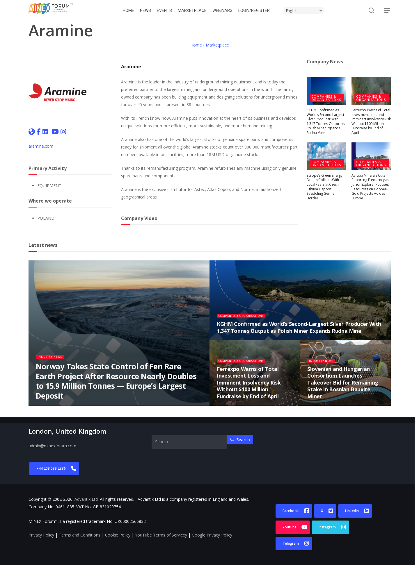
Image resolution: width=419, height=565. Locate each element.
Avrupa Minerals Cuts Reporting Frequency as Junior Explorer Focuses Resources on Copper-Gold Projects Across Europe (370, 187)
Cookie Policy (117, 535)
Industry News (52, 360)
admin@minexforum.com (52, 445)
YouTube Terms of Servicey (161, 535)
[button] (387, 11)
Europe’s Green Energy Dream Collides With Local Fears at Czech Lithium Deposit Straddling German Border (324, 187)
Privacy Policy (41, 535)
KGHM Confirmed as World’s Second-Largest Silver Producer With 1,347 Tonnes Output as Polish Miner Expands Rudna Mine (326, 121)
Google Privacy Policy (212, 535)
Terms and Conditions (79, 535)
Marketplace (217, 45)
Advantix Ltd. (86, 499)
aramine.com (41, 146)
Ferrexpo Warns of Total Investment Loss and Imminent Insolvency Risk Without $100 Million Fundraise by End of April (370, 121)
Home (196, 45)
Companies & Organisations (326, 98)
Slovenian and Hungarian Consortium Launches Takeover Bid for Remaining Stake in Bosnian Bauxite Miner (342, 386)
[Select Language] (304, 10)
